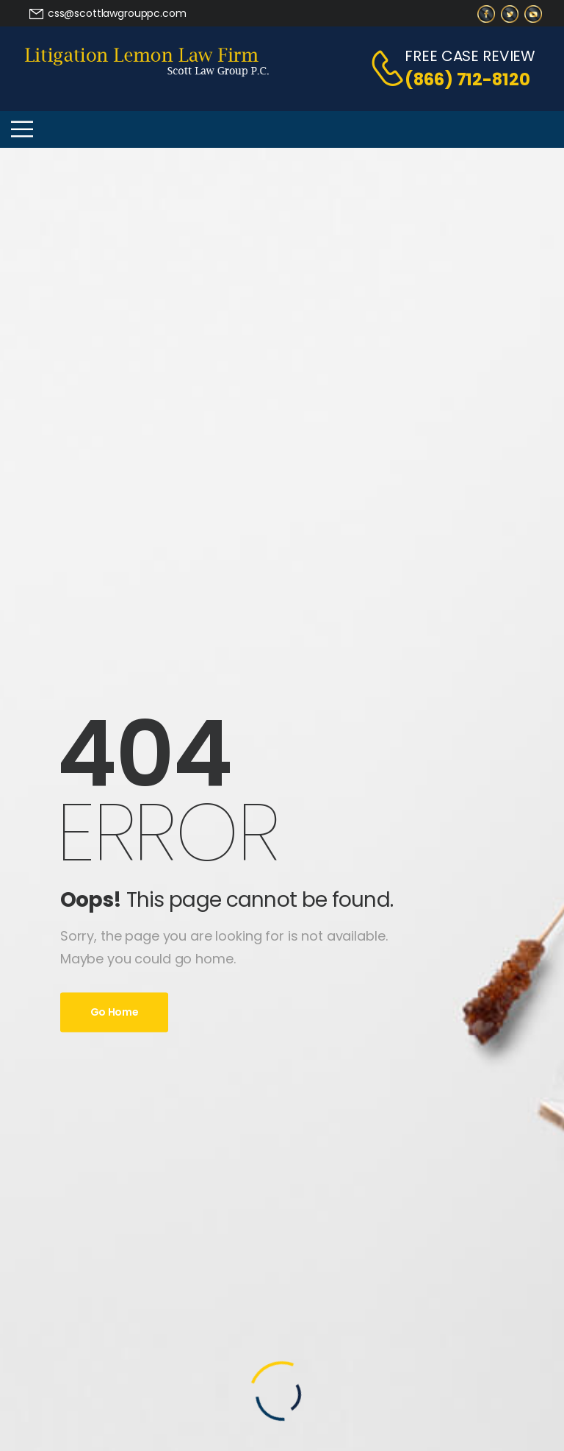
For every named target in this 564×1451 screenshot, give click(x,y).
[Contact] (379, 68)
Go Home (114, 1012)
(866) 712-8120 (467, 79)
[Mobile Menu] (22, 129)
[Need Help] (108, 13)
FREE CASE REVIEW (470, 56)
